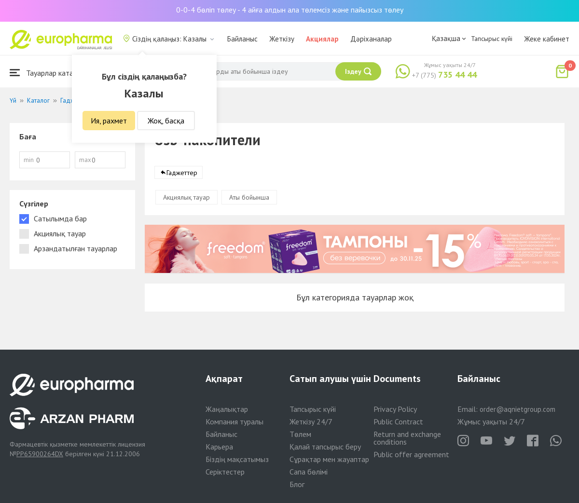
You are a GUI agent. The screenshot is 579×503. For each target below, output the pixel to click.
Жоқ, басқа (166, 120)
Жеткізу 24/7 (311, 421)
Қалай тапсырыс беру (325, 446)
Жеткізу (281, 38)
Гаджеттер (181, 173)
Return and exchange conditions (407, 438)
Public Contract (398, 421)
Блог (297, 484)
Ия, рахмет (109, 120)
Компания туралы (234, 421)
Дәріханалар (371, 38)
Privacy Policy (395, 409)
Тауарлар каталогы (49, 73)
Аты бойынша (249, 197)
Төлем (300, 434)
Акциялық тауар (186, 197)
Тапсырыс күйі (491, 38)
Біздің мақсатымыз (237, 459)
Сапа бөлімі (309, 471)
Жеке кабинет (546, 38)
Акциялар (322, 38)
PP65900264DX (39, 453)
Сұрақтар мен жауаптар (329, 459)
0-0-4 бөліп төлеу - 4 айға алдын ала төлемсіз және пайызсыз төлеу (289, 9)
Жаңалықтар (227, 409)
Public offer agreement (411, 454)
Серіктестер (225, 471)
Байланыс (242, 38)
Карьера (219, 446)
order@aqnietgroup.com (517, 409)
